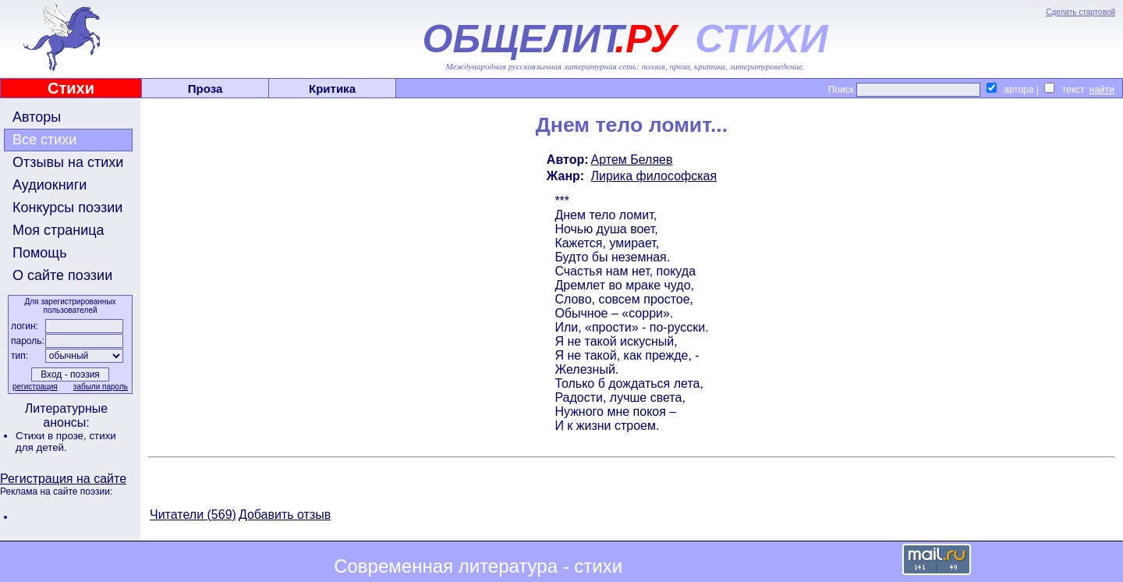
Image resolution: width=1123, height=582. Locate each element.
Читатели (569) (193, 514)
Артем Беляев (632, 159)
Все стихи (44, 139)
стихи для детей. (66, 441)
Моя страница (58, 230)
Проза (205, 88)
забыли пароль (100, 386)
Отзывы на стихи (67, 162)
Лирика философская (654, 176)
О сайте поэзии (62, 275)
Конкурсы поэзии (67, 207)
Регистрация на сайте (63, 478)
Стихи (71, 88)
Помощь (39, 253)
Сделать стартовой (1080, 12)
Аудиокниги (49, 185)
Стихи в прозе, (52, 436)
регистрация (35, 386)
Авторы (36, 117)
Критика (332, 88)
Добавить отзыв (285, 514)
